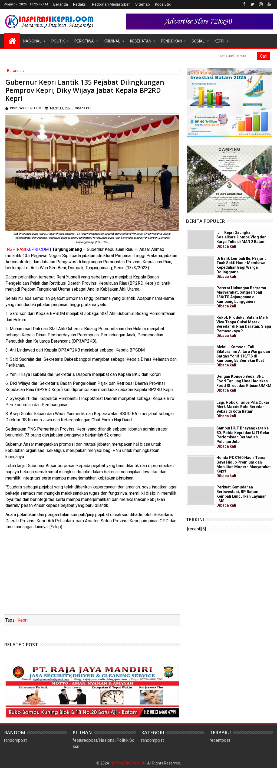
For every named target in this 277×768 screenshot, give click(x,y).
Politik (58, 41)
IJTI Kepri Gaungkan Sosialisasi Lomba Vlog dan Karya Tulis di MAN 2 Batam (241, 239)
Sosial (198, 41)
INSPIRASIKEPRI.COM (128, 763)
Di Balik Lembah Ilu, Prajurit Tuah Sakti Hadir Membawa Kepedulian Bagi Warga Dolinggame (241, 267)
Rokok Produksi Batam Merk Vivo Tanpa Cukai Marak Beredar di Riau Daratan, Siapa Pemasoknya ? (243, 326)
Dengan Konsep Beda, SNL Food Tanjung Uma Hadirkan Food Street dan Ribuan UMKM (243, 383)
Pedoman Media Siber (111, 4)
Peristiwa (84, 41)
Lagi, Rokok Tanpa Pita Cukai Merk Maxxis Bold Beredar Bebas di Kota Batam (242, 409)
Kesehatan (140, 41)
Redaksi (80, 4)
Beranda (60, 4)
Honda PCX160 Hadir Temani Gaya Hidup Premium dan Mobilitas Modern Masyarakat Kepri (243, 466)
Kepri (220, 41)
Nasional (32, 41)
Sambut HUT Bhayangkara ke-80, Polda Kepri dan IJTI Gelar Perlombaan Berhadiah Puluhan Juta (243, 437)
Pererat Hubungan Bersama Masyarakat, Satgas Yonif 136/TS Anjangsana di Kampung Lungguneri (241, 297)
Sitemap (142, 4)
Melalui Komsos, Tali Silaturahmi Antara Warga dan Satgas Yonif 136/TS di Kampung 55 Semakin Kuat (243, 356)
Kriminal (112, 41)
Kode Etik (163, 4)
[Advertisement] (92, 574)
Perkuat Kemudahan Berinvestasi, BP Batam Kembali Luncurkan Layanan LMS (241, 496)
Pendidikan (171, 41)
